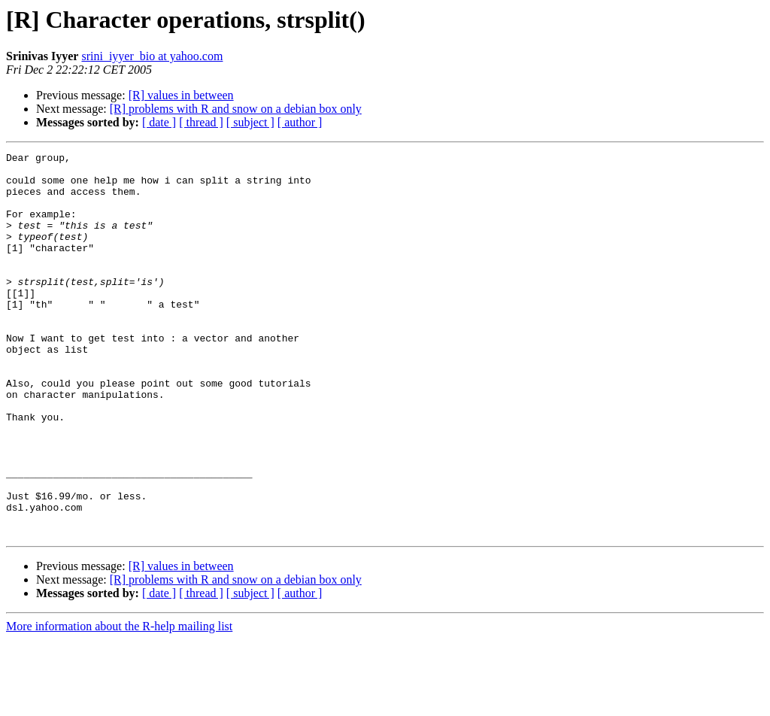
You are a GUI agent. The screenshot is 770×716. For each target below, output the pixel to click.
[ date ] (159, 122)
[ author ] (300, 122)
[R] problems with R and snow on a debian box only (236, 108)
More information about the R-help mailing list (119, 702)
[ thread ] (201, 122)
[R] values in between (181, 95)
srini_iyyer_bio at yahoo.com (152, 56)
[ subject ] (250, 122)
